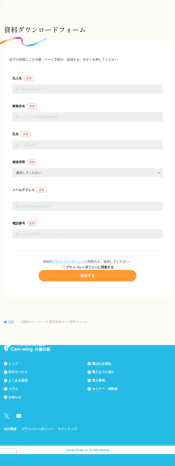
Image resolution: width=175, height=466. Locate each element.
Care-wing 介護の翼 (21, 4)
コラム (13, 389)
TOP (11, 321)
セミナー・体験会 (105, 389)
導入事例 (98, 380)
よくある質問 (18, 380)
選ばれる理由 (101, 364)
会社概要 (10, 429)
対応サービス (18, 372)
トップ (13, 364)
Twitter (6, 416)
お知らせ (14, 397)
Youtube (18, 416)
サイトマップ (67, 429)
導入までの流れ (103, 372)
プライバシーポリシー (68, 261)
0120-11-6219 (102, 3)
